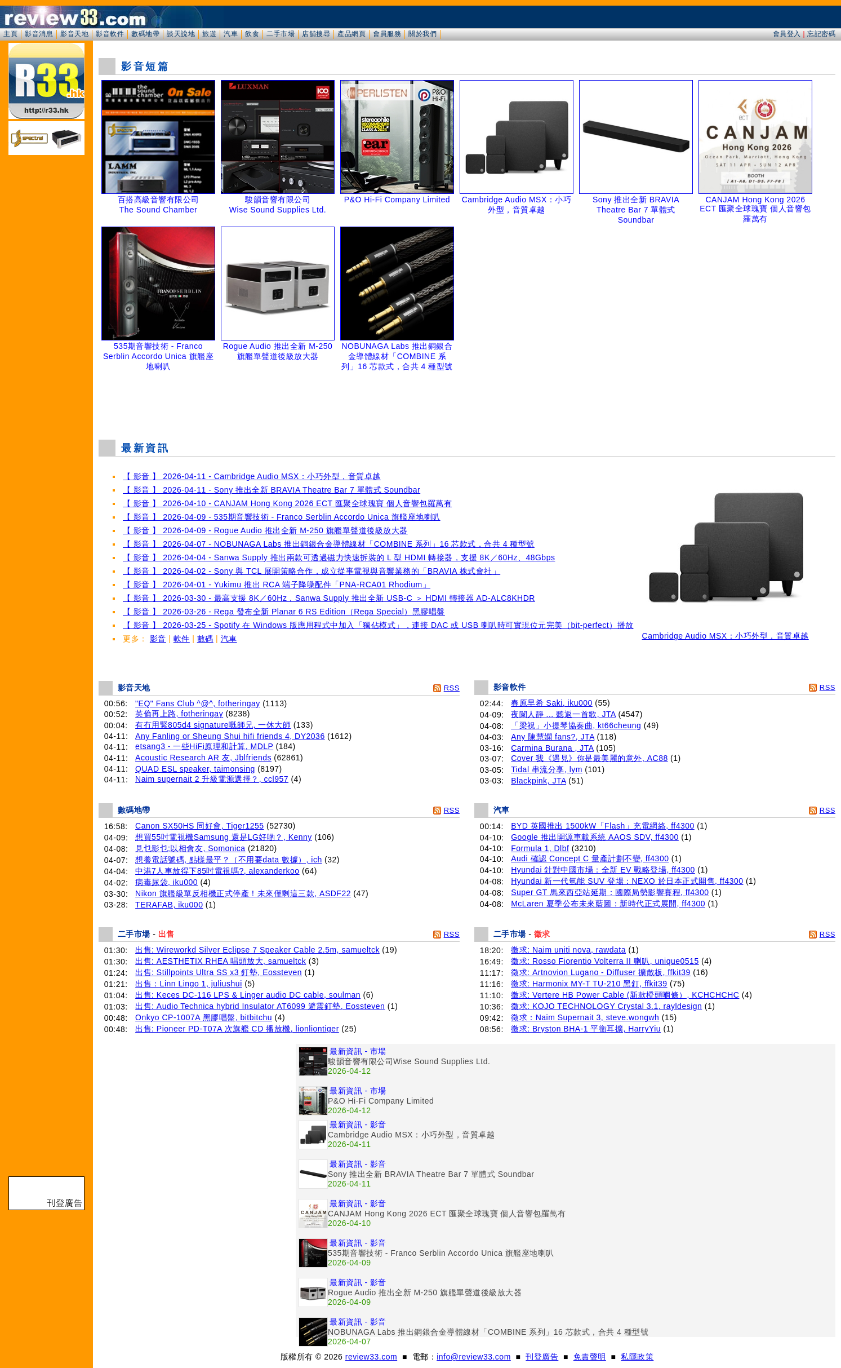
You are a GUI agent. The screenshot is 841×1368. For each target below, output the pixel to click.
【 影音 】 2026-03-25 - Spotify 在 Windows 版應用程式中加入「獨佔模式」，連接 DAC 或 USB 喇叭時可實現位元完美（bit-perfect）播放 (378, 625)
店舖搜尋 (316, 34)
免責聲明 (589, 1356)
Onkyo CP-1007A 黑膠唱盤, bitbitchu (203, 1017)
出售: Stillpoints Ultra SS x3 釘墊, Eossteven (218, 972)
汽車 (231, 34)
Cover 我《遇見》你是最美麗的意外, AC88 (589, 758)
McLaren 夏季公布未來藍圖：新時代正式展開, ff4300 (608, 903)
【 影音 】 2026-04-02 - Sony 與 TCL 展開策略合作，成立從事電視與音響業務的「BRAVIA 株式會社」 (311, 570)
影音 (158, 638)
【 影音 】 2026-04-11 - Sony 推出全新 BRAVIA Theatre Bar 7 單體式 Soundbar (271, 489)
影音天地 (74, 34)
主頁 (10, 34)
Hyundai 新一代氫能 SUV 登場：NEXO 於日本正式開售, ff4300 (627, 881)
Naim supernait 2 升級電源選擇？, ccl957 (211, 778)
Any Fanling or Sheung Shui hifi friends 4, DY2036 (230, 736)
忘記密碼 (821, 34)
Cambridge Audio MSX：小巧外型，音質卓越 (725, 632)
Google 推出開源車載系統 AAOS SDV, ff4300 (595, 837)
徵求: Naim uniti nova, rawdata (568, 949)
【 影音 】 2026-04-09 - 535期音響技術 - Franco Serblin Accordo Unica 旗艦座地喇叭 (281, 516)
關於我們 (422, 34)
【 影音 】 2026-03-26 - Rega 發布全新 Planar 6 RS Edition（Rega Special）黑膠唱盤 (284, 611)
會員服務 (387, 34)
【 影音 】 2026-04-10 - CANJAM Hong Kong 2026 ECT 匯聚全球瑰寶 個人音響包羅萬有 (287, 503)
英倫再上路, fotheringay (179, 713)
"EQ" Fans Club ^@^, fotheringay (197, 703)
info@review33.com (474, 1356)
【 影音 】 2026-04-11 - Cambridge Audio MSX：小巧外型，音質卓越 (252, 476)
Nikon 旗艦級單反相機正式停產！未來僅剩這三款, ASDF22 (243, 893)
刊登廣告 (542, 1356)
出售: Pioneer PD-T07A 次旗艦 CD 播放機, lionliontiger (237, 1028)
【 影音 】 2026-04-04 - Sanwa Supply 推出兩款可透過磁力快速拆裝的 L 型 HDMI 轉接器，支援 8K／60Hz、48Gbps (339, 557)
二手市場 (280, 34)
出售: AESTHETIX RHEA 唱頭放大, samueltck (220, 961)
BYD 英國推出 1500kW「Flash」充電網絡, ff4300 (603, 825)
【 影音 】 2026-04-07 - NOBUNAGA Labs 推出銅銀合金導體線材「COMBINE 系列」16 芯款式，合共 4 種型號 (329, 543)
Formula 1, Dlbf (540, 848)
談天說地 (181, 34)
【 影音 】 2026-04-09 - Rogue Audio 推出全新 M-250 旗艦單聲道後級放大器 (265, 530)
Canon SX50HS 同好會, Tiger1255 (199, 825)
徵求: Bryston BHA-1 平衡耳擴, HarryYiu (586, 1028)
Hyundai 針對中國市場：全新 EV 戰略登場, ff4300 (603, 869)
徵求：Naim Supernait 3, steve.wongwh (585, 1017)
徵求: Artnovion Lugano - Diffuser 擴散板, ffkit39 (601, 972)
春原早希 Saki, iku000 (552, 702)
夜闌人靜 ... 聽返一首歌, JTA (563, 714)
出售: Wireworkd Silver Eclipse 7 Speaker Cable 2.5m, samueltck (257, 949)
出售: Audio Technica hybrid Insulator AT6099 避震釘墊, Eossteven (260, 1006)
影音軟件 (110, 34)
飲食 (252, 34)
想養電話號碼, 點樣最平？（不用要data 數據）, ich (228, 859)
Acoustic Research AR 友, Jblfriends (203, 757)
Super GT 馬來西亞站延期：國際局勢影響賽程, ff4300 (610, 892)
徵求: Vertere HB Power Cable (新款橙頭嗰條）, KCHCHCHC (625, 994)
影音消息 (39, 34)
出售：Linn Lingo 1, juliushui (188, 983)
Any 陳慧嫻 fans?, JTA (552, 736)
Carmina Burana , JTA (552, 747)
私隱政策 (637, 1356)
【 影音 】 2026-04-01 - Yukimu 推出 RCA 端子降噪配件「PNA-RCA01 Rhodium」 (276, 584)
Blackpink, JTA (538, 780)
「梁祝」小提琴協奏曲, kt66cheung (576, 725)
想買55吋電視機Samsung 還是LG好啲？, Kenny (223, 837)
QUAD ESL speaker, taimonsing (195, 768)
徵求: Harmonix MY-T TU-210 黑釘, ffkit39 (589, 983)
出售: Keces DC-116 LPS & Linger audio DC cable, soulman (248, 994)
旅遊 (209, 34)
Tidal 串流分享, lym (546, 769)
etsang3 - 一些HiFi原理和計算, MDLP (204, 746)
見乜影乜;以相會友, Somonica (190, 848)
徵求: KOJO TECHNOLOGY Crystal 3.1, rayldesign (606, 1006)
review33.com (371, 1356)
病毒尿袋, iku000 (166, 882)
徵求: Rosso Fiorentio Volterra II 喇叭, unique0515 (604, 961)
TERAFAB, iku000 (169, 904)
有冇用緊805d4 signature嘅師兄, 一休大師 (213, 724)
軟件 (181, 638)
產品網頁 (351, 34)
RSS (452, 688)
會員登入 (787, 34)
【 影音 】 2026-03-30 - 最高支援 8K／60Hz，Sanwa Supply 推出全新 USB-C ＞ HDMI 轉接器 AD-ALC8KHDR (329, 598)
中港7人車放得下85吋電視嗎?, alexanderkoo (217, 870)
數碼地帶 (145, 34)
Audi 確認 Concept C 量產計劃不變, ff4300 (590, 858)
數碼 (205, 638)
